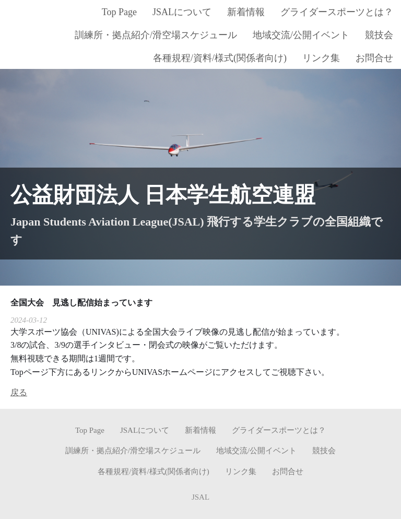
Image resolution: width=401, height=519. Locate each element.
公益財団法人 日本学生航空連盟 (162, 195)
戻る (18, 392)
